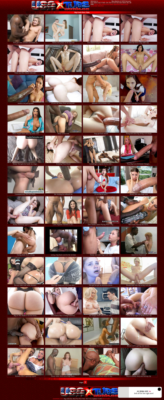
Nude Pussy (101, 5)
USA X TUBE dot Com (104, 1)
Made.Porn (117, 4)
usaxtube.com (58, 399)
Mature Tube (97, 4)
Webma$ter (107, 399)
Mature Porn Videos (107, 4)
